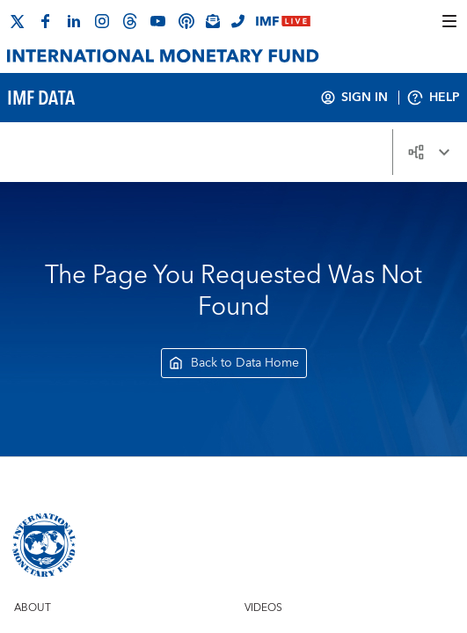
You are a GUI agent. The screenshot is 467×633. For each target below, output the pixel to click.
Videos (263, 608)
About (32, 608)
